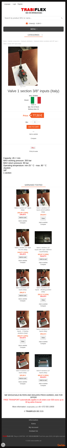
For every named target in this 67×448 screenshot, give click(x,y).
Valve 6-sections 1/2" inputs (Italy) (43, 371)
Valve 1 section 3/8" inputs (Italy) (12, 43)
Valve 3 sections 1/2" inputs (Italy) (22, 289)
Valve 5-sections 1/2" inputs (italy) (22, 371)
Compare (33, 138)
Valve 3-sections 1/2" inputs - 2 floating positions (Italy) (22, 331)
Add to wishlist (33, 134)
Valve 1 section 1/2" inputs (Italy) (22, 209)
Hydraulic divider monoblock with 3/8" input (45, 41)
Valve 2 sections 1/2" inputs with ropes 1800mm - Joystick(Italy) (43, 249)
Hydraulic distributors (27, 41)
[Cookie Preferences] (3, 445)
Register (20, 4)
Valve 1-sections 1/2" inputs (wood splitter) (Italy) (43, 210)
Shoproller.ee (61, 445)
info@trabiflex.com (32, 407)
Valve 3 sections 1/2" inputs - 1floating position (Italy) (43, 290)
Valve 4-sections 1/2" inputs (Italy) (43, 330)
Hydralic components (14, 41)
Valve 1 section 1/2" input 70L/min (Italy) (23, 248)
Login (14, 4)
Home (5, 41)
